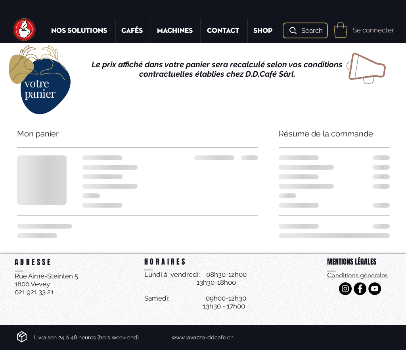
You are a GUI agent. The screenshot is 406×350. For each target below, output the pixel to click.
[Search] (305, 30)
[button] (340, 30)
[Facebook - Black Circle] (360, 288)
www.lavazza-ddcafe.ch (203, 337)
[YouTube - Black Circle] (374, 288)
